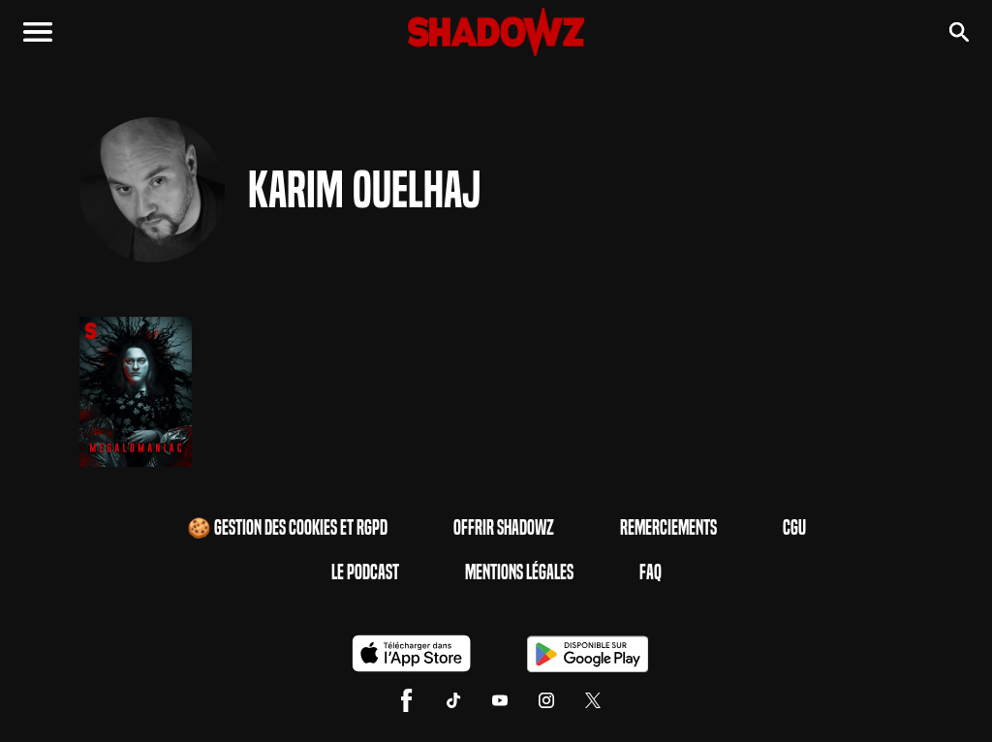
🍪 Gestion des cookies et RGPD (287, 528)
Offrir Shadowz (503, 528)
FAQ (650, 572)
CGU (794, 528)
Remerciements (668, 528)
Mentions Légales (519, 572)
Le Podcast (365, 572)
